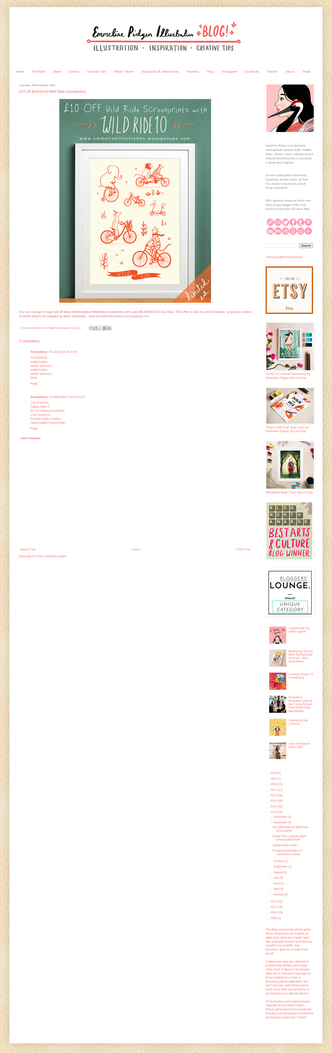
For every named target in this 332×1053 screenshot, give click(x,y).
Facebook (251, 72)
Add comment (30, 438)
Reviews (193, 72)
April (276, 889)
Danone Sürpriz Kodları (45, 418)
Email (306, 72)
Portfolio (38, 72)
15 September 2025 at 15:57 (67, 397)
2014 (273, 806)
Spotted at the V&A (285, 845)
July (276, 877)
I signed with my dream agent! (299, 630)
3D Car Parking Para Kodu (47, 410)
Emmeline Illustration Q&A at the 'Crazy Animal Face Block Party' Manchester (300, 704)
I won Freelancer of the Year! (299, 745)
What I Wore (124, 72)
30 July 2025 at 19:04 (63, 352)
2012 (273, 901)
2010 (273, 912)
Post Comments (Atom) (51, 556)
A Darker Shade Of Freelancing (301, 676)
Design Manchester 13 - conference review (288, 852)
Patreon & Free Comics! (298, 722)
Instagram (229, 72)
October (278, 861)
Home (20, 72)
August (278, 872)
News (57, 72)
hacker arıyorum (40, 366)
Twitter (272, 72)
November (280, 822)
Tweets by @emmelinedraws (284, 257)
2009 (273, 918)
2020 (273, 773)
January (279, 894)
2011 (273, 907)
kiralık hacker (38, 362)
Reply (34, 383)
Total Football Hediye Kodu (47, 423)
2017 (273, 790)
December (280, 816)
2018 (273, 784)
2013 (273, 812)
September (280, 866)
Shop (210, 72)
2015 (273, 801)
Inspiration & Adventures (160, 72)
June (277, 883)
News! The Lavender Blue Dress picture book (289, 838)
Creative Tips (96, 72)
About (290, 72)
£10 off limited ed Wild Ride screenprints (290, 829)
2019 (273, 778)
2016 (273, 795)
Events (74, 72)
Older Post (243, 549)
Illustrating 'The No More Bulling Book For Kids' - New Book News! (301, 656)
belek (33, 377)
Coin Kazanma (40, 414)
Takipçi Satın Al (40, 406)
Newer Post (27, 549)
